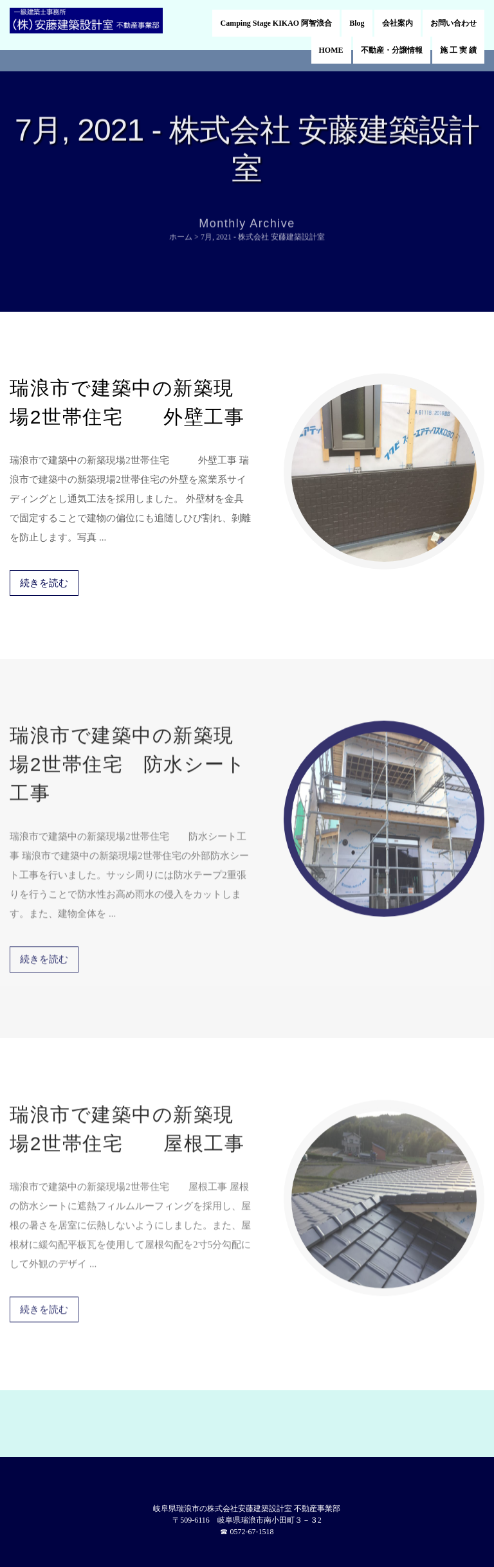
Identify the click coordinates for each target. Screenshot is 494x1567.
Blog (356, 23)
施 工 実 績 (458, 50)
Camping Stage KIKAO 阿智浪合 (276, 23)
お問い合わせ (453, 23)
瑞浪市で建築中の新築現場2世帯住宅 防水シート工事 (128, 759)
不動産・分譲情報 (392, 50)
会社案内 (397, 23)
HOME (331, 50)
